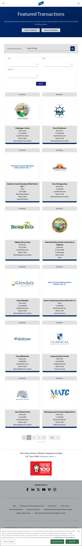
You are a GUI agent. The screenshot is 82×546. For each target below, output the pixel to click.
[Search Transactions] (72, 48)
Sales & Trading (51, 30)
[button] (3, 3)
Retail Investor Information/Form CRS (32, 506)
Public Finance (30, 30)
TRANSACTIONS (14, 49)
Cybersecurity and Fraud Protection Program (58, 509)
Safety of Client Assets (24, 513)
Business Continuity (33, 509)
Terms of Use (65, 506)
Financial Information (16, 509)
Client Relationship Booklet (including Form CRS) (50, 513)
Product (11, 69)
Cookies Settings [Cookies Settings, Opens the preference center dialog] (8, 542)
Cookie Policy (58, 538)
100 (52, 437)
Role (43, 58)
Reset (41, 84)
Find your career (48, 456)
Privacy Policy (52, 506)
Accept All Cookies (57, 542)
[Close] (78, 532)
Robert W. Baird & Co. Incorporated (19, 528)
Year (9, 58)
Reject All (72, 542)
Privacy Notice (70, 538)
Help (14, 506)
